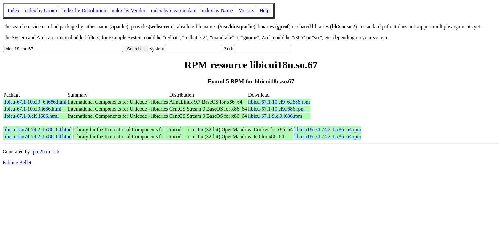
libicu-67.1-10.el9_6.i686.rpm (279, 102)
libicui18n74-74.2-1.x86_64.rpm (327, 129)
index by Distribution (84, 10)
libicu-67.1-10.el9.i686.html (32, 109)
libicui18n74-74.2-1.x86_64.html (38, 129)
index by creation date (173, 10)
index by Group (41, 10)
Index (13, 10)
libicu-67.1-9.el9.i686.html (31, 116)
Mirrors (246, 10)
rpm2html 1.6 (45, 151)
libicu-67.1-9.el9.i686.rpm (275, 116)
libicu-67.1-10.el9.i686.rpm (276, 109)
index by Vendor (128, 10)
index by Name (217, 10)
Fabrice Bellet (17, 162)
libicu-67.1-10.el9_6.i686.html (35, 102)
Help (265, 10)
